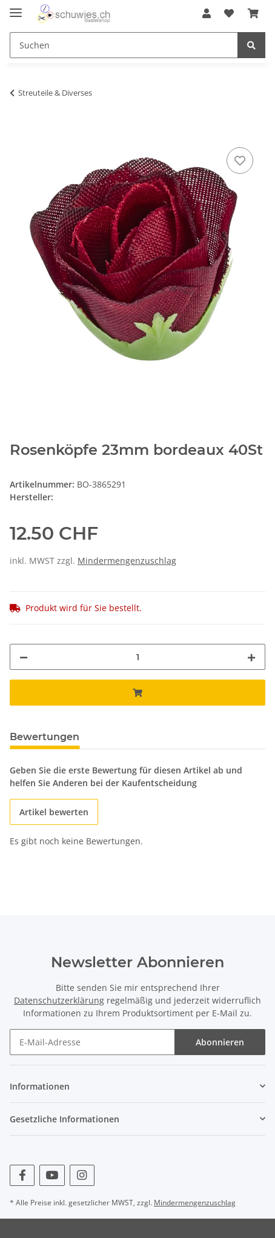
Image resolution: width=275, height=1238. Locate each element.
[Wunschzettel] (228, 13)
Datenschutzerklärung (59, 1000)
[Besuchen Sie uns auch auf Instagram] (82, 1175)
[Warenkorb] (253, 13)
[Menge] (137, 656)
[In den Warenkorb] (19, 130)
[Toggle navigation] (16, 7)
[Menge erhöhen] (251, 656)
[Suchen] (124, 45)
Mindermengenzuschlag (127, 560)
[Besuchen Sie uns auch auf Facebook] (22, 1175)
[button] (206, 13)
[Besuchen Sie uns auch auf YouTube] (51, 1175)
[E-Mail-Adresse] (92, 1042)
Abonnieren (220, 1042)
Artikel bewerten (53, 812)
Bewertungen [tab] (44, 737)
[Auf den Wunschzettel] (240, 160)
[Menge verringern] (23, 656)
